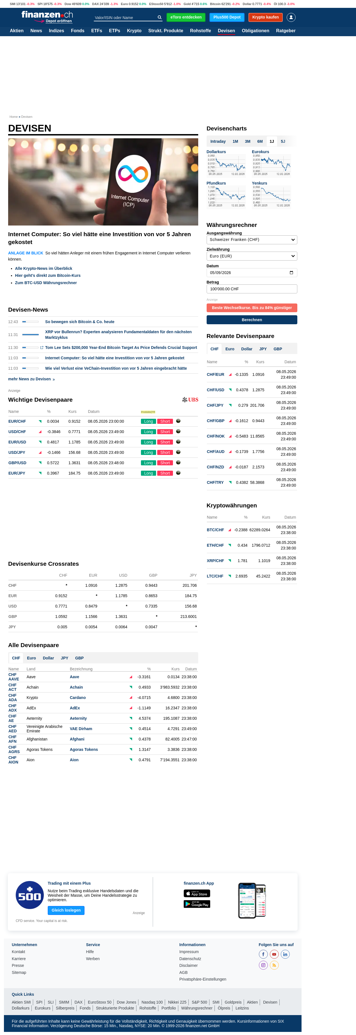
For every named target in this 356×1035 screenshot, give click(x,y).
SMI (12, 4)
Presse (18, 965)
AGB (183, 972)
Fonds (78, 31)
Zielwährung (252, 254)
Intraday (218, 141)
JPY (64, 658)
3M (247, 141)
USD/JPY (16, 452)
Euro (124, 4)
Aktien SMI (21, 1002)
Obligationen (255, 31)
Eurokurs (260, 152)
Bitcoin (215, 4)
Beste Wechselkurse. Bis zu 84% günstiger (252, 307)
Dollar (247, 4)
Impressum (189, 952)
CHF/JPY (215, 405)
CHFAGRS (14, 749)
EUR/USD (17, 442)
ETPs (114, 31)
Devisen (226, 31)
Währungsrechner (197, 1008)
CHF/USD (215, 390)
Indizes (56, 31)
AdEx (75, 708)
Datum (252, 270)
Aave (74, 677)
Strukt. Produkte (165, 31)
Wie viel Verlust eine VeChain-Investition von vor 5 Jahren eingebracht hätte (116, 368)
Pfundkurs (216, 183)
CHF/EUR (215, 374)
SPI (39, 4)
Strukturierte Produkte (115, 1008)
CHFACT (12, 687)
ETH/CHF (215, 545)
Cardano (78, 697)
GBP (79, 658)
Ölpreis (224, 1008)
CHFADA (12, 697)
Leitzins (242, 1008)
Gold (187, 4)
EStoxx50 (156, 4)
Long (148, 421)
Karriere (19, 959)
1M (235, 141)
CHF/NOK (216, 436)
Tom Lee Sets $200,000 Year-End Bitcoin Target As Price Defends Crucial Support (121, 347)
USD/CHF (17, 431)
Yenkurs (259, 183)
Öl (275, 4)
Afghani (77, 739)
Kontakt (18, 952)
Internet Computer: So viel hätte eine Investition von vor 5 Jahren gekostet (99, 238)
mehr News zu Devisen (31, 379)
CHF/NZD (215, 467)
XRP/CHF (215, 560)
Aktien (17, 31)
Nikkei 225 (177, 1002)
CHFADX (12, 707)
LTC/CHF (215, 576)
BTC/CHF (215, 530)
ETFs (96, 31)
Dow (68, 4)
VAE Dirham (81, 728)
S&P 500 (199, 1002)
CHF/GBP (216, 420)
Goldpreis (233, 1002)
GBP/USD (17, 463)
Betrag (252, 286)
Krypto (134, 31)
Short (165, 421)
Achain (76, 687)
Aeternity (78, 718)
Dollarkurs (216, 152)
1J (272, 141)
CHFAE (12, 718)
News (36, 31)
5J (283, 141)
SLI (51, 1002)
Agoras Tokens (84, 749)
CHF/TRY (215, 482)
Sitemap (19, 972)
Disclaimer (188, 965)
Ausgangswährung (252, 237)
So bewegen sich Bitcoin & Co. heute (80, 321)
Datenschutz (190, 959)
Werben (93, 959)
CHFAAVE (13, 676)
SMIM (64, 1002)
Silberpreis (65, 1008)
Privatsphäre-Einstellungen (202, 979)
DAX (95, 4)
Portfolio (168, 1008)
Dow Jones (126, 1002)
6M (260, 141)
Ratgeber (286, 31)
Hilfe (90, 952)
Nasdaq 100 (152, 1002)
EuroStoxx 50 (99, 1002)
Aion (74, 760)
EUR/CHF (17, 421)
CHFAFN (12, 739)
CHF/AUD (216, 451)
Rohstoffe (200, 31)
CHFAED (12, 728)
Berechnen (252, 320)
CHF (16, 658)
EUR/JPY (16, 473)
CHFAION (13, 759)
